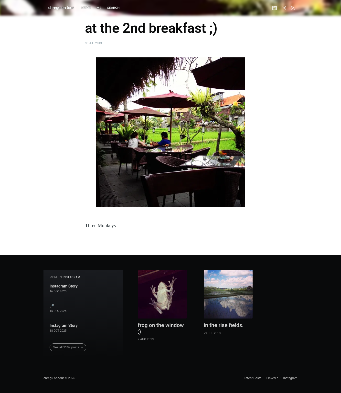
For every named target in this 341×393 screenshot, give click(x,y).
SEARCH (113, 8)
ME (99, 8)
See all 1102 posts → (68, 347)
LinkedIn (272, 378)
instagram (71, 277)
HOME (86, 8)
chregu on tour (61, 7)
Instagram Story (64, 286)
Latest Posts (253, 378)
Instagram (290, 378)
